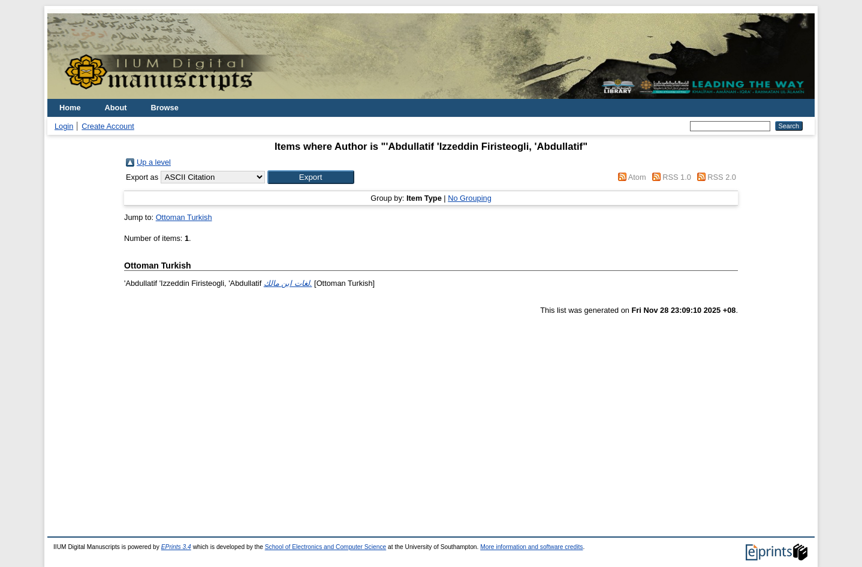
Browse (165, 107)
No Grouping (470, 198)
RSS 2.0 (721, 177)
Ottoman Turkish (184, 217)
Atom (637, 177)
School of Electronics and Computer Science (326, 547)
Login (64, 126)
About (116, 107)
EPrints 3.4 (176, 547)
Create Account (108, 126)
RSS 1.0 (676, 177)
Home (70, 107)
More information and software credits (531, 547)
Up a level (154, 162)
